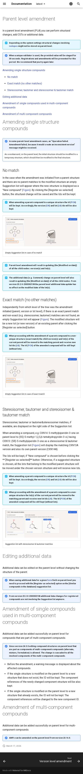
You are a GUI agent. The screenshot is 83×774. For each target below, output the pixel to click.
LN (59, 205)
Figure (26, 190)
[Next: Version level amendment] (59, 760)
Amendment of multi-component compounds (27, 114)
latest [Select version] (39, 3)
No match (12, 76)
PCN (73, 202)
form (49, 580)
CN (47, 205)
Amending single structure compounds (24, 70)
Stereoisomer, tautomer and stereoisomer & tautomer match (40, 90)
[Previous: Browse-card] (5, 760)
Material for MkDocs (22, 770)
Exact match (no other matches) (24, 83)
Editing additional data (15, 96)
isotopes (13, 46)
